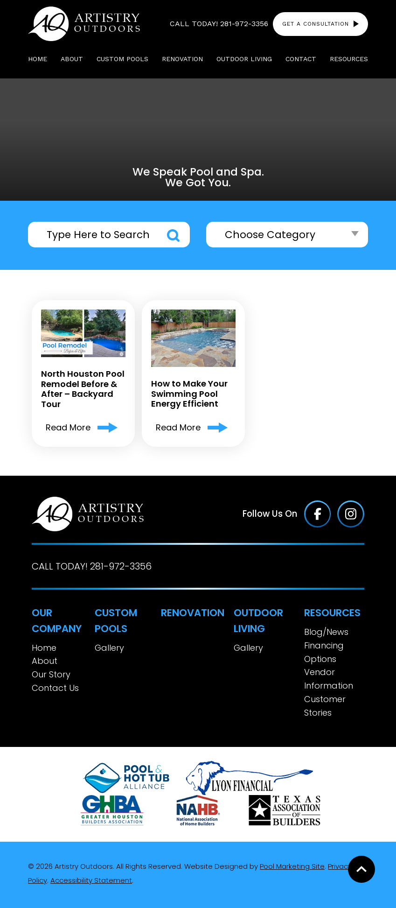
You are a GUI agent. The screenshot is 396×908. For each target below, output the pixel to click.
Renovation (192, 612)
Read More (68, 427)
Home (44, 648)
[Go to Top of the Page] (361, 869)
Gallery (109, 648)
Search (173, 235)
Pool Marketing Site (292, 866)
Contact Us (55, 688)
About (44, 661)
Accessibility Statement (91, 880)
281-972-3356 (244, 23)
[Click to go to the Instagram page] (351, 514)
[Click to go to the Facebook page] (318, 514)
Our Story (51, 674)
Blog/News (326, 632)
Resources (332, 612)
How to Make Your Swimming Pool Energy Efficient (189, 394)
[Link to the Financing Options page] (249, 777)
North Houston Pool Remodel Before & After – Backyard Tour (83, 389)
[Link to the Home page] (84, 23)
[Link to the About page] (126, 777)
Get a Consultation (315, 24)
